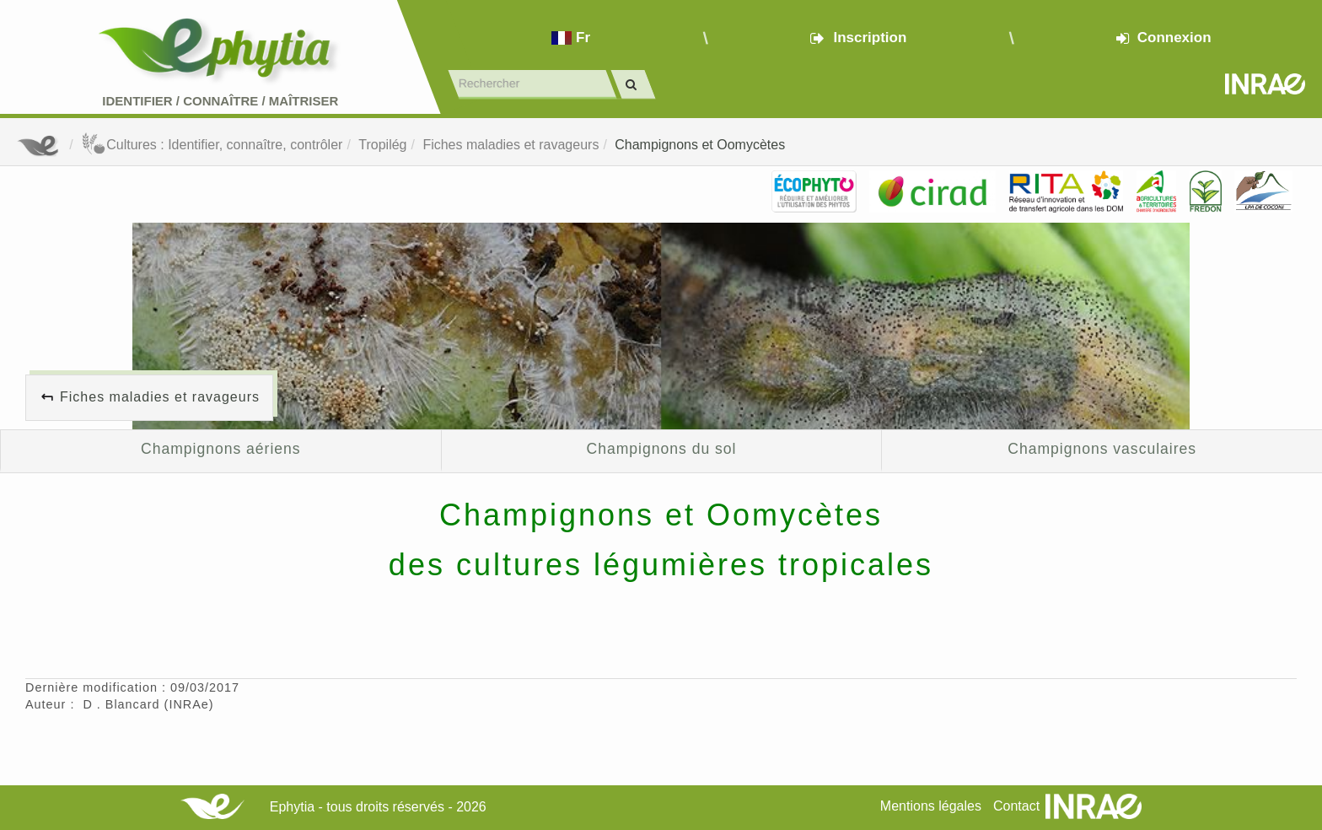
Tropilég (382, 144)
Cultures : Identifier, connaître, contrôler (211, 144)
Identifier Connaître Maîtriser (220, 101)
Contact (1016, 806)
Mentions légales (930, 806)
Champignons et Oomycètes (700, 144)
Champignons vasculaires (1102, 448)
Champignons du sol (662, 448)
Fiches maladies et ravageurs (510, 144)
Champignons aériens (221, 448)
